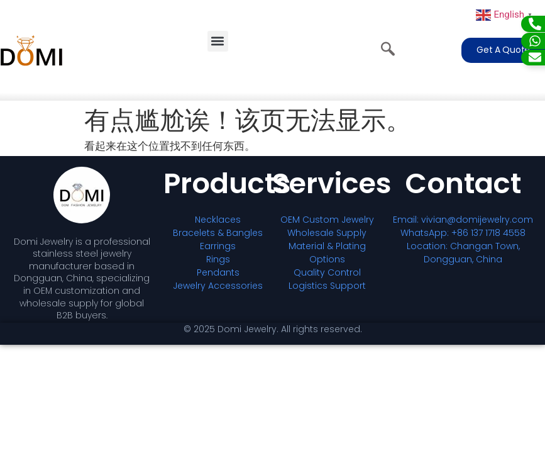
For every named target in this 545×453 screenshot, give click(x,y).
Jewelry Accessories (218, 285)
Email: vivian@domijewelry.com (463, 219)
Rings (218, 259)
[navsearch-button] (387, 50)
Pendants (218, 272)
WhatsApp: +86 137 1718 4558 (463, 232)
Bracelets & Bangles (218, 232)
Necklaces (218, 219)
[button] (217, 41)
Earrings (218, 246)
